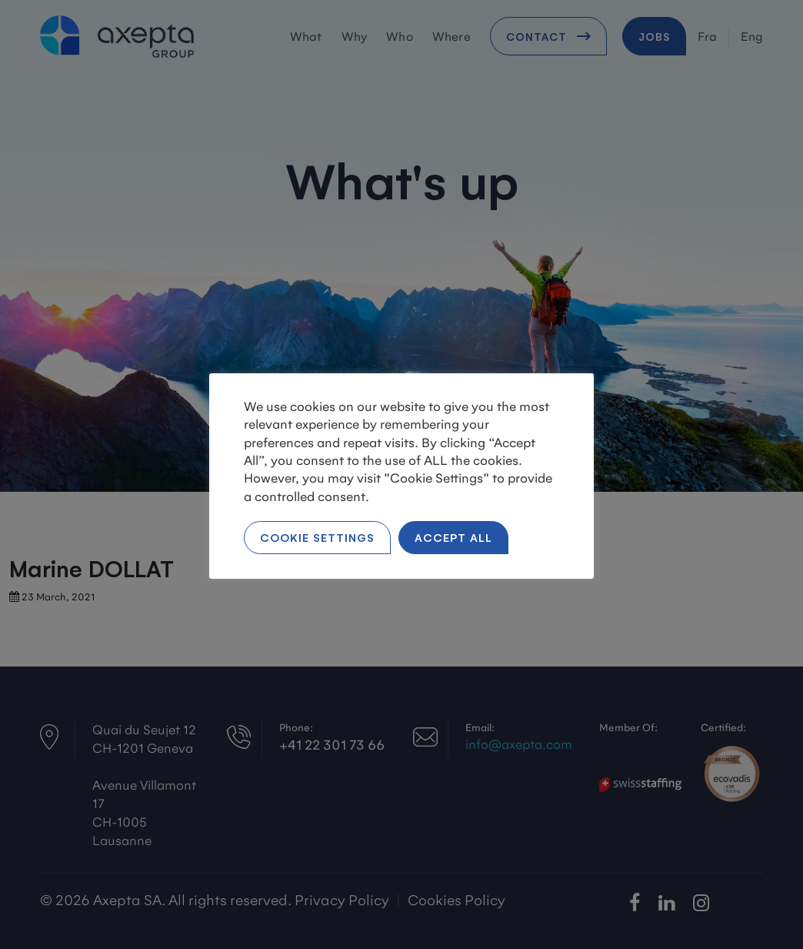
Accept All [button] (453, 537)
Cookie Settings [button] (317, 537)
